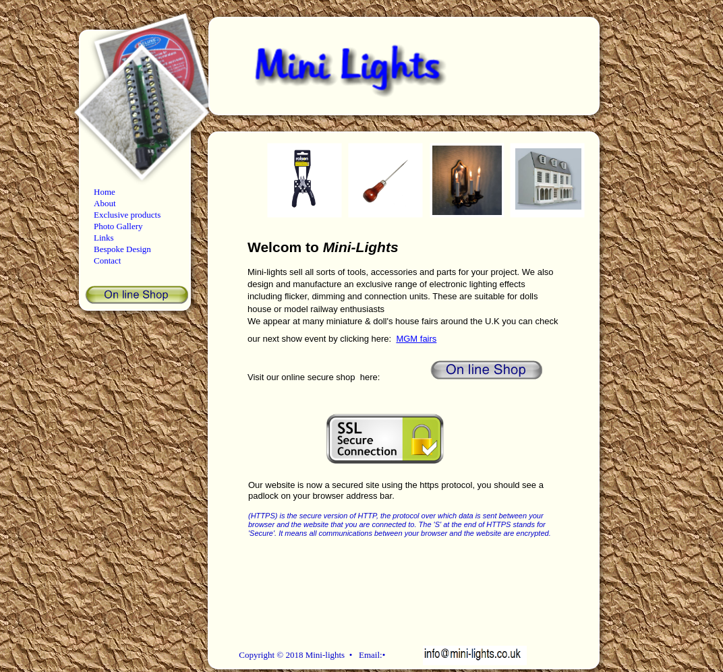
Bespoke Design (122, 249)
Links (104, 238)
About (105, 203)
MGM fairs (416, 339)
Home (104, 192)
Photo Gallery (118, 226)
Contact (107, 260)
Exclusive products (127, 215)
